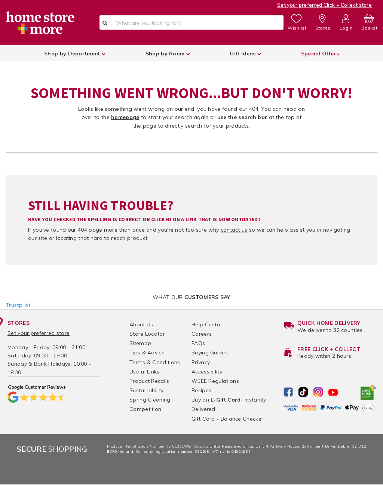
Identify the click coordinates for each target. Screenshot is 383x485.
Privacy (201, 362)
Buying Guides (210, 352)
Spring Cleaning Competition (150, 404)
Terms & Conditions (154, 362)
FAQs (198, 343)
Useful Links (144, 371)
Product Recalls (149, 381)
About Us (141, 324)
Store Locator (147, 333)
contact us (234, 229)
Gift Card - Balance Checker (227, 418)
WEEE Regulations (215, 381)
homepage (125, 117)
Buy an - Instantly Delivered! (229, 404)
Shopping (52, 449)
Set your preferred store (38, 333)
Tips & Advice (147, 352)
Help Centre (207, 324)
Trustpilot (18, 305)
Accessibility (207, 371)
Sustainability (146, 390)
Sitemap (140, 343)
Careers (202, 333)
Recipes (201, 390)
